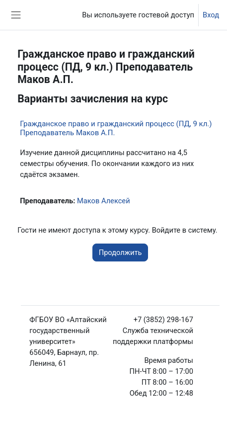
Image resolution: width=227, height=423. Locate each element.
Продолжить (120, 252)
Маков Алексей (103, 200)
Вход (211, 14)
